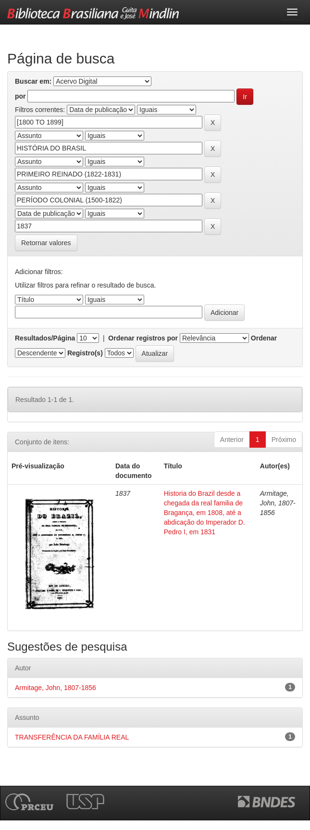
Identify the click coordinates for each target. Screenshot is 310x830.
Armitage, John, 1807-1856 (55, 688)
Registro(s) (85, 353)
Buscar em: (33, 81)
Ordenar (264, 338)
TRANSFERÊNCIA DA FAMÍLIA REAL (72, 737)
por (20, 96)
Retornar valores (46, 243)
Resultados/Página (45, 338)
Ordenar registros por (143, 338)
